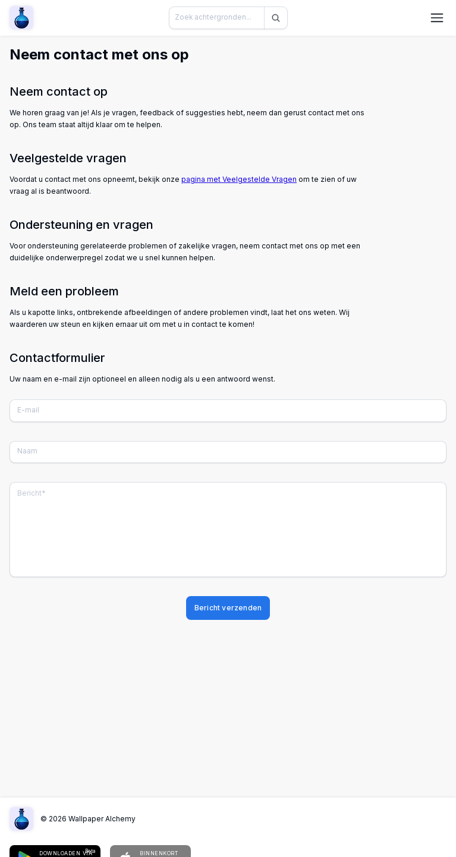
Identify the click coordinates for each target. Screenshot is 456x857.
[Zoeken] (276, 18)
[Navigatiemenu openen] (436, 17)
